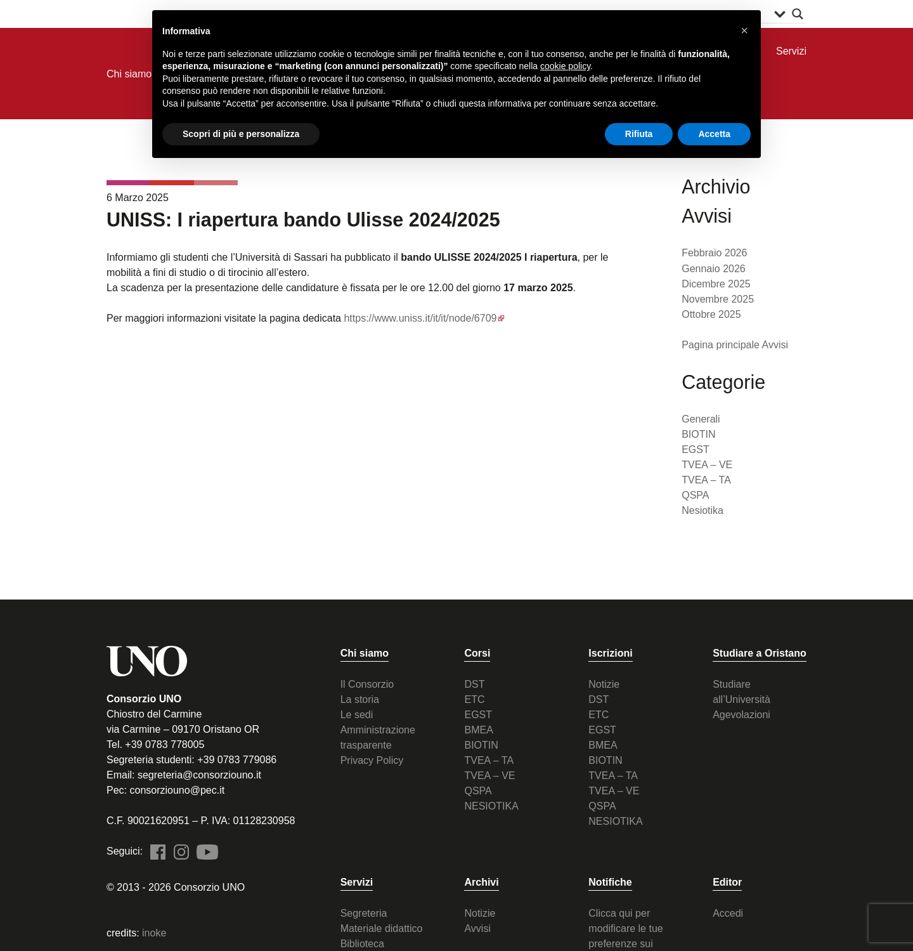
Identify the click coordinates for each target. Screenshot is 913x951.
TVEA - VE (128, 182)
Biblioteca (362, 943)
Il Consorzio (367, 684)
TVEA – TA (706, 480)
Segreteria (363, 913)
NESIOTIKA (491, 806)
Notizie (603, 684)
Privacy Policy (372, 760)
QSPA (216, 182)
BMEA (478, 730)
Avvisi (477, 928)
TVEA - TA (172, 182)
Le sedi (356, 714)
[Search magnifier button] (797, 14)
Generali (701, 419)
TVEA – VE (707, 464)
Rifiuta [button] (639, 134)
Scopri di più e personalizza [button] (241, 134)
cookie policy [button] (565, 66)
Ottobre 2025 (711, 314)
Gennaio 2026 (714, 268)
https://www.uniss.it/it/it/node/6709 (420, 318)
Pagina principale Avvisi (735, 344)
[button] (744, 30)
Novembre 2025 (718, 299)
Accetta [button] (714, 134)
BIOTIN (698, 434)
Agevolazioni (741, 714)
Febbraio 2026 (714, 252)
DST (474, 684)
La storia (359, 699)
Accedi (728, 913)
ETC (474, 699)
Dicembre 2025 (716, 283)
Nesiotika (702, 510)
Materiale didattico (381, 928)
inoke (154, 933)
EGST (695, 449)
